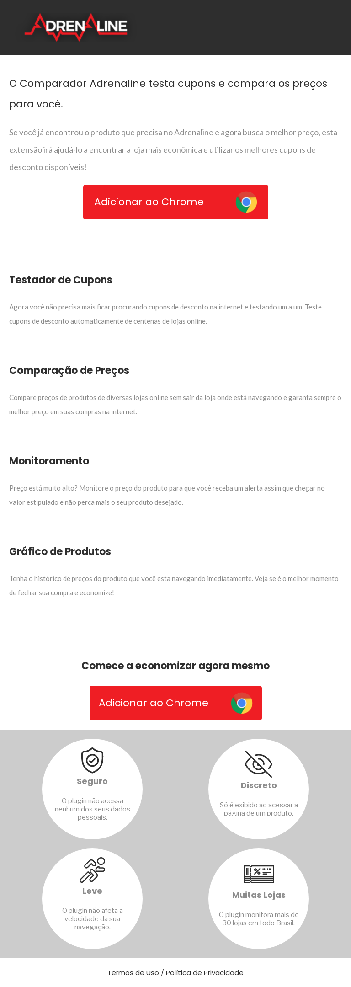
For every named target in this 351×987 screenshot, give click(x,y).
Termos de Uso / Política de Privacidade (175, 972)
